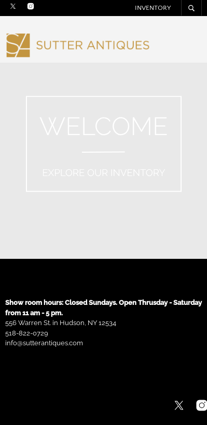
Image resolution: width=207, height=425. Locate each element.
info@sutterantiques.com (44, 343)
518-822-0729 (26, 333)
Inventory (153, 7)
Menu (194, 46)
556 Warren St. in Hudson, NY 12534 (60, 323)
